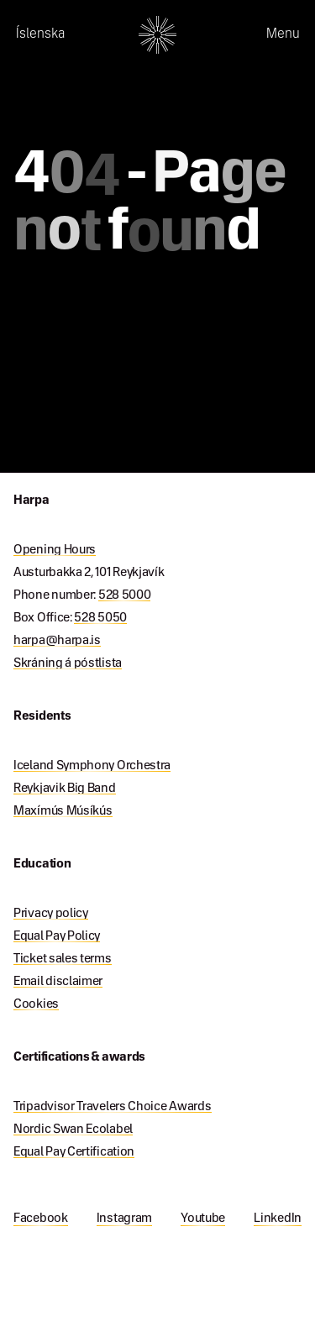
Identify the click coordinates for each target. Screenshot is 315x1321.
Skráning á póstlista (67, 663)
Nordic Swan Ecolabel (73, 1129)
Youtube (203, 1218)
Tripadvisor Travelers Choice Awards (112, 1107)
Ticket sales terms (62, 959)
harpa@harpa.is (57, 641)
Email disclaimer (57, 982)
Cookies (36, 1004)
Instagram (124, 1218)
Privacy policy (50, 914)
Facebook (40, 1218)
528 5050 (100, 618)
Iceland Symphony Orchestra (92, 766)
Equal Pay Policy (56, 936)
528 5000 (124, 595)
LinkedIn (278, 1218)
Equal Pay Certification (73, 1152)
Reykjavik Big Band (64, 788)
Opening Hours (54, 550)
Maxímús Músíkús (63, 811)
